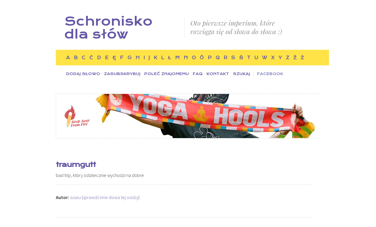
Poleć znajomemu (166, 74)
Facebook (270, 74)
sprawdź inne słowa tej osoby (110, 197)
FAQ (198, 74)
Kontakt (218, 74)
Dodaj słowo (83, 74)
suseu (75, 197)
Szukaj (241, 74)
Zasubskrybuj (122, 74)
